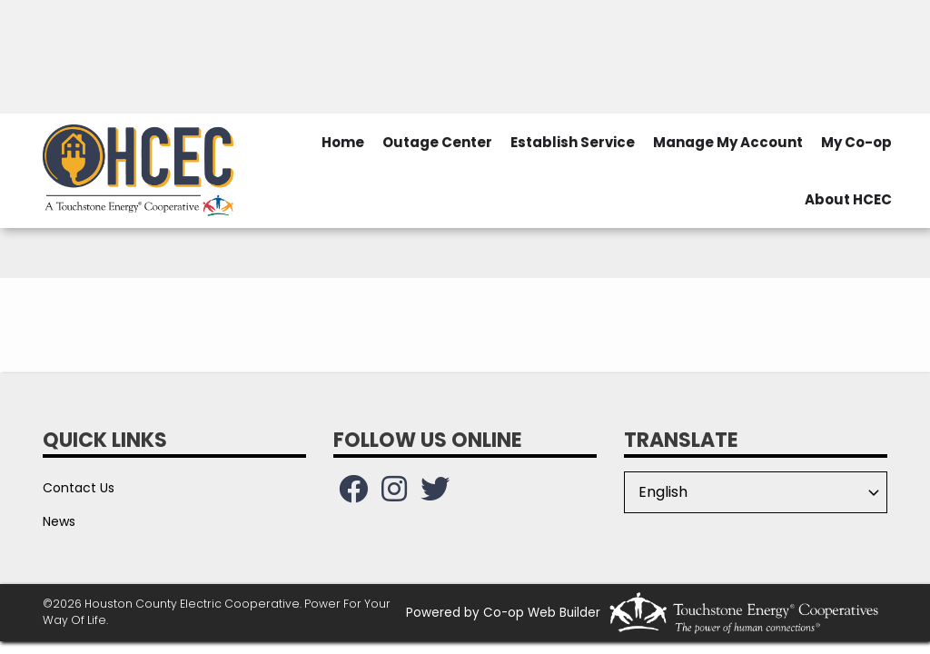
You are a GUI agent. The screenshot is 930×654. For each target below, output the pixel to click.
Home (343, 142)
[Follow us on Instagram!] (394, 494)
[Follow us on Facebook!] (353, 494)
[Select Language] (755, 492)
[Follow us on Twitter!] (435, 494)
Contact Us (78, 488)
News (59, 521)
